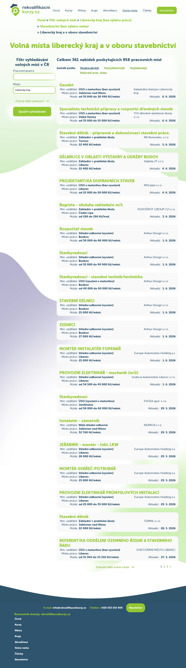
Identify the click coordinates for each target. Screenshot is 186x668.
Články (147, 10)
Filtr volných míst (62, 20)
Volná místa (129, 10)
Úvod (56, 10)
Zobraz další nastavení (29, 101)
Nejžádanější (138, 68)
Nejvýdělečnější (114, 68)
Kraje (94, 10)
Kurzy (68, 10)
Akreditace (110, 10)
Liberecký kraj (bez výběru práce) (105, 20)
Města (82, 10)
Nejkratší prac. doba (93, 72)
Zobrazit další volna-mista (112, 567)
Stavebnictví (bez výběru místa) (64, 26)
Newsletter (167, 10)
